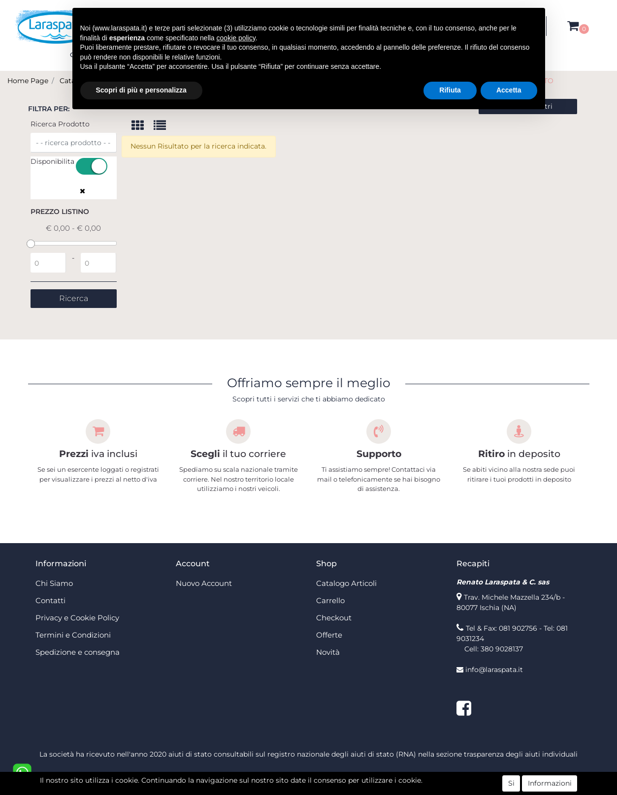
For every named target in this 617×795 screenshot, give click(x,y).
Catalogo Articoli (346, 583)
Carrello (330, 600)
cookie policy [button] (236, 38)
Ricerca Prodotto (60, 124)
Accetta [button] (508, 90)
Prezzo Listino (60, 211)
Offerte (329, 635)
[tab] (142, 126)
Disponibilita (52, 161)
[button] (573, 26)
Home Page (27, 80)
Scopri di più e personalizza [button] (141, 90)
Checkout (334, 617)
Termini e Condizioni (73, 635)
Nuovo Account (204, 583)
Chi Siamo (54, 583)
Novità (328, 652)
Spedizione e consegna (77, 652)
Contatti (50, 600)
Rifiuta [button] (450, 90)
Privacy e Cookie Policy (77, 617)
